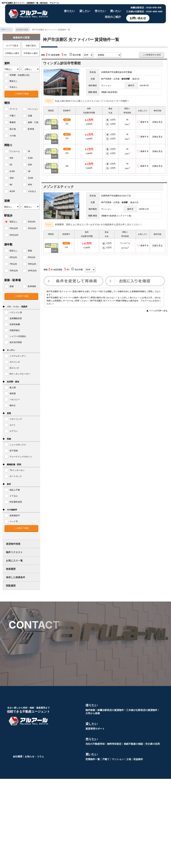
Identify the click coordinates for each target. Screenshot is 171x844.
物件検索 (90, 710)
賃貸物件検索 (13, 543)
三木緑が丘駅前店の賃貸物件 (141, 710)
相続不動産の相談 (133, 743)
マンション (118, 759)
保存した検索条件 (15, 577)
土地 (128, 759)
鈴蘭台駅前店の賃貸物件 (110, 710)
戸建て (105, 759)
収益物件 (138, 759)
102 (66, 124)
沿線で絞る (31, 45)
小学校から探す (12, 53)
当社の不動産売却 (95, 743)
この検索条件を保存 (151, 54)
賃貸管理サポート (95, 728)
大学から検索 (93, 713)
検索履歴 (11, 568)
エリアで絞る (12, 45)
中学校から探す (31, 53)
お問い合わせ (138, 18)
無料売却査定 (114, 743)
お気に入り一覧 (14, 560)
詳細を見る (157, 122)
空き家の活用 (152, 743)
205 (66, 138)
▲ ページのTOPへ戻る (157, 310)
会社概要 (17, 756)
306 (66, 166)
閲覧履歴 (11, 585)
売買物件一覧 (93, 759)
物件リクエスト (14, 552)
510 (66, 247)
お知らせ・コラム (34, 756)
